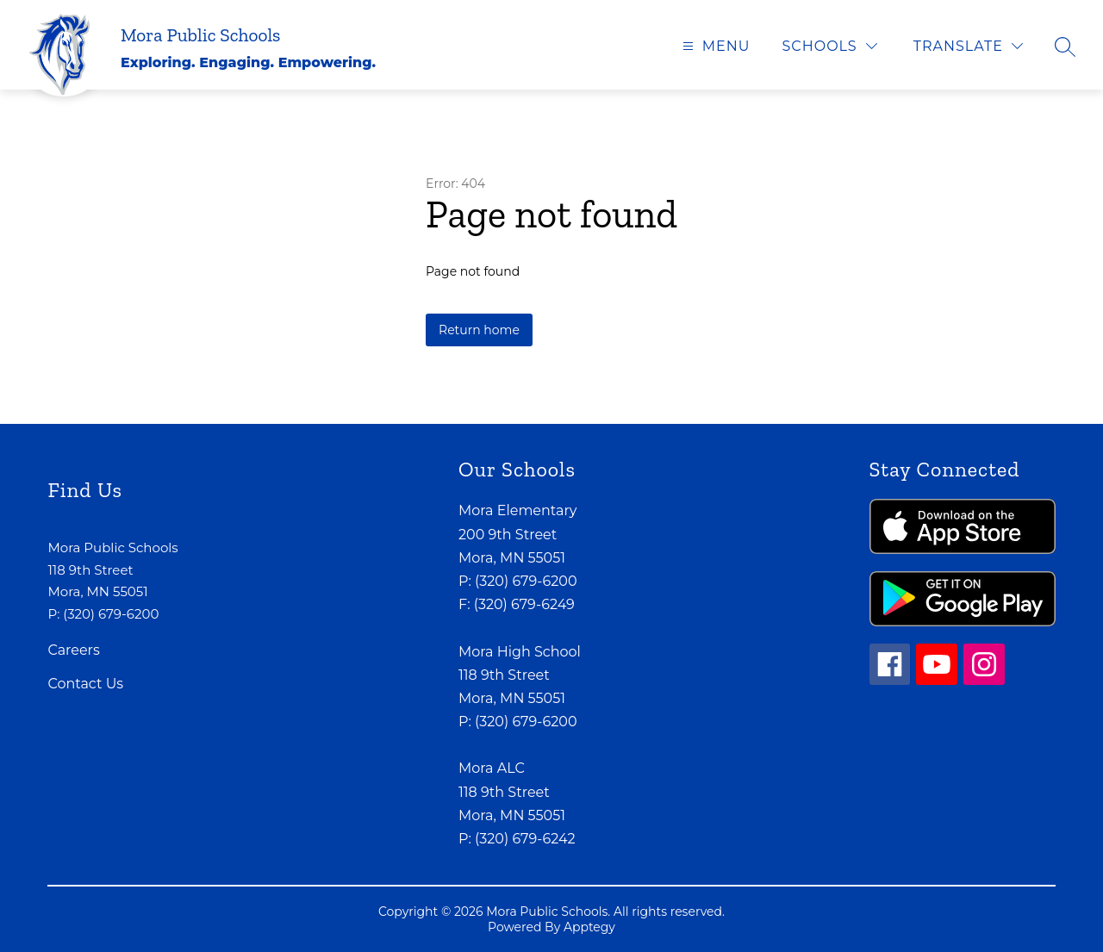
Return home (479, 330)
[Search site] (1065, 46)
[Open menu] (714, 46)
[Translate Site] (968, 46)
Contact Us (85, 683)
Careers (73, 650)
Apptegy (589, 927)
